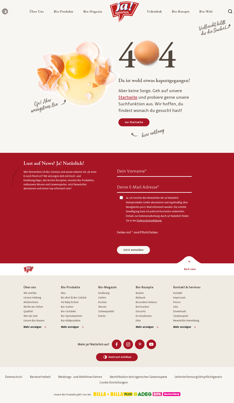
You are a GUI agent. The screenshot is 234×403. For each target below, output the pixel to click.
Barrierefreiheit (40, 377)
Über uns (30, 287)
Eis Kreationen (144, 316)
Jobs (175, 307)
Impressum (179, 297)
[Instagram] (128, 344)
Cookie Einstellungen (113, 382)
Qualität (28, 311)
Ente (138, 320)
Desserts (141, 311)
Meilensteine (31, 302)
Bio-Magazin (107, 287)
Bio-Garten (67, 307)
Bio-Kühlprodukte (71, 320)
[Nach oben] (189, 269)
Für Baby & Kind (69, 302)
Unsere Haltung (32, 297)
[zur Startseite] (133, 122)
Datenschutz (13, 377)
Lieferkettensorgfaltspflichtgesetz (198, 377)
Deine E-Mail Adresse (138, 187)
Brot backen (142, 307)
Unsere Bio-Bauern (34, 320)
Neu (63, 293)
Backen (140, 293)
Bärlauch (140, 297)
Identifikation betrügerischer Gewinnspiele (138, 377)
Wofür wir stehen (33, 307)
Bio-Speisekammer (71, 316)
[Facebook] (116, 344)
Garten (102, 297)
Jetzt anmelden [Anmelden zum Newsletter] (133, 250)
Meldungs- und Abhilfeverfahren (80, 377)
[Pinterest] (140, 344)
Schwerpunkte (106, 311)
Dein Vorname (131, 171)
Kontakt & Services (187, 287)
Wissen (102, 307)
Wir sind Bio (30, 293)
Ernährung (104, 293)
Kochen (102, 302)
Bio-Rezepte (144, 287)
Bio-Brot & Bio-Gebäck (74, 297)
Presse (177, 302)
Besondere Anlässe (146, 302)
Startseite (127, 97)
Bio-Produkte (70, 287)
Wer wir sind (30, 316)
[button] (36, 12)
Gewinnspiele (180, 316)
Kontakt (177, 293)
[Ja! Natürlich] (124, 13)
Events (102, 316)
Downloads (179, 311)
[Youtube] (151, 344)
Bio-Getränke (68, 311)
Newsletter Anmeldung (186, 320)
